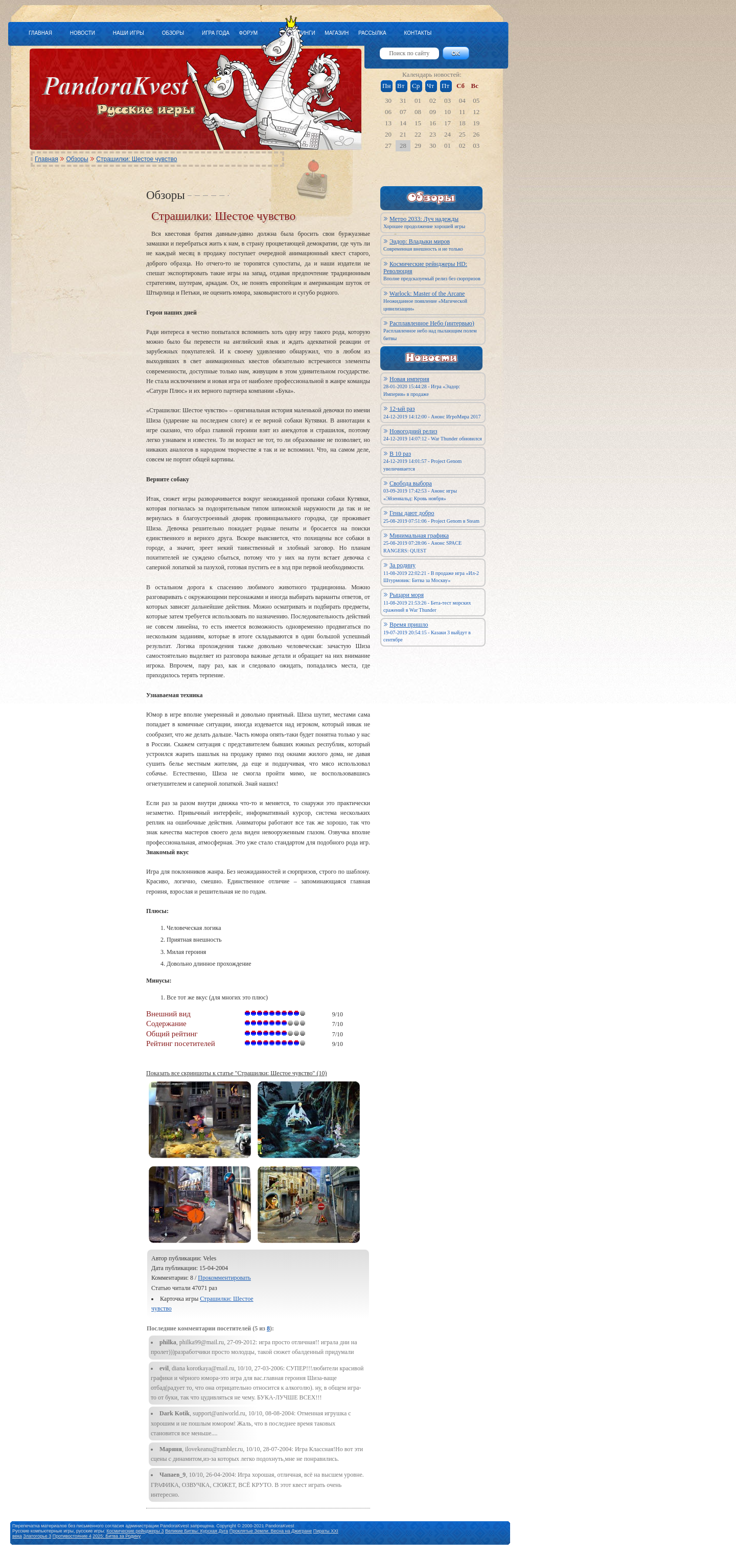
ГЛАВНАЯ (40, 33)
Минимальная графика (419, 535)
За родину (402, 565)
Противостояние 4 (72, 1536)
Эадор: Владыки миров (419, 241)
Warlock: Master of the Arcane (427, 293)
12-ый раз (402, 408)
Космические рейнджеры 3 (135, 1530)
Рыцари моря (406, 594)
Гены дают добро (411, 513)
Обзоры (77, 159)
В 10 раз (400, 453)
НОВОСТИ (82, 33)
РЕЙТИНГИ (301, 33)
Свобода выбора (410, 483)
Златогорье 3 (37, 1536)
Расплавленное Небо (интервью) (431, 323)
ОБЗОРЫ (173, 33)
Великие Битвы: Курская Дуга (196, 1530)
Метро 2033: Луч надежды (423, 219)
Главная (46, 159)
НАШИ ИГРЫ (128, 33)
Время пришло (408, 624)
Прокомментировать (224, 1277)
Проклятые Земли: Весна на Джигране (270, 1530)
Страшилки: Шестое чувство (136, 159)
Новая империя (409, 379)
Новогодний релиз (413, 431)
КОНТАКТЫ (417, 33)
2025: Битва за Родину (117, 1536)
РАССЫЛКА (372, 33)
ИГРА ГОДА (215, 33)
